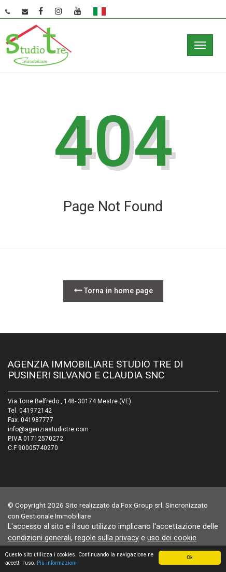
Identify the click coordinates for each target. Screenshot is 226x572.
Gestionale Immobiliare (56, 516)
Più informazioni (57, 563)
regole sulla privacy (107, 538)
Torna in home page (113, 290)
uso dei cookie (171, 538)
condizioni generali (39, 538)
